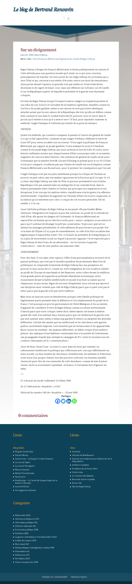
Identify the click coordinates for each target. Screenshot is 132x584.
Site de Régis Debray (81, 486)
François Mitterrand (49, 59)
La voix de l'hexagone (25, 466)
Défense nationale (23, 526)
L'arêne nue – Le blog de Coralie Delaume (34, 459)
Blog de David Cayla (24, 452)
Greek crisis (77, 472)
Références (20, 555)
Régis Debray (88, 59)
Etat (35, 59)
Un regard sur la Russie (25, 490)
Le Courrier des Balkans (83, 476)
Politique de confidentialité (54, 577)
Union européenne (24, 562)
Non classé (20, 544)
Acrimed (76, 452)
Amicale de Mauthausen (83, 455)
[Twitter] (63, 401)
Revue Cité (77, 483)
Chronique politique (24, 522)
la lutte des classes (23, 540)
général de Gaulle (70, 59)
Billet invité (20, 515)
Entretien (19, 533)
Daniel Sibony (21, 455)
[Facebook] (57, 401)
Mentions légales (79, 577)
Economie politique (24, 530)
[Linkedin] (68, 401)
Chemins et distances (24, 519)
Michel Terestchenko (24, 473)
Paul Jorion (20, 477)
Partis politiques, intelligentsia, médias (32, 548)
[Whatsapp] (74, 401)
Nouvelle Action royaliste (83, 479)
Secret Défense (22, 486)
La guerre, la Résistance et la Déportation (33, 537)
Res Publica (41, 55)
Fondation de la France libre (85, 469)
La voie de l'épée (22, 462)
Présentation (21, 551)
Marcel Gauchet (22, 470)
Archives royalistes (80, 465)
